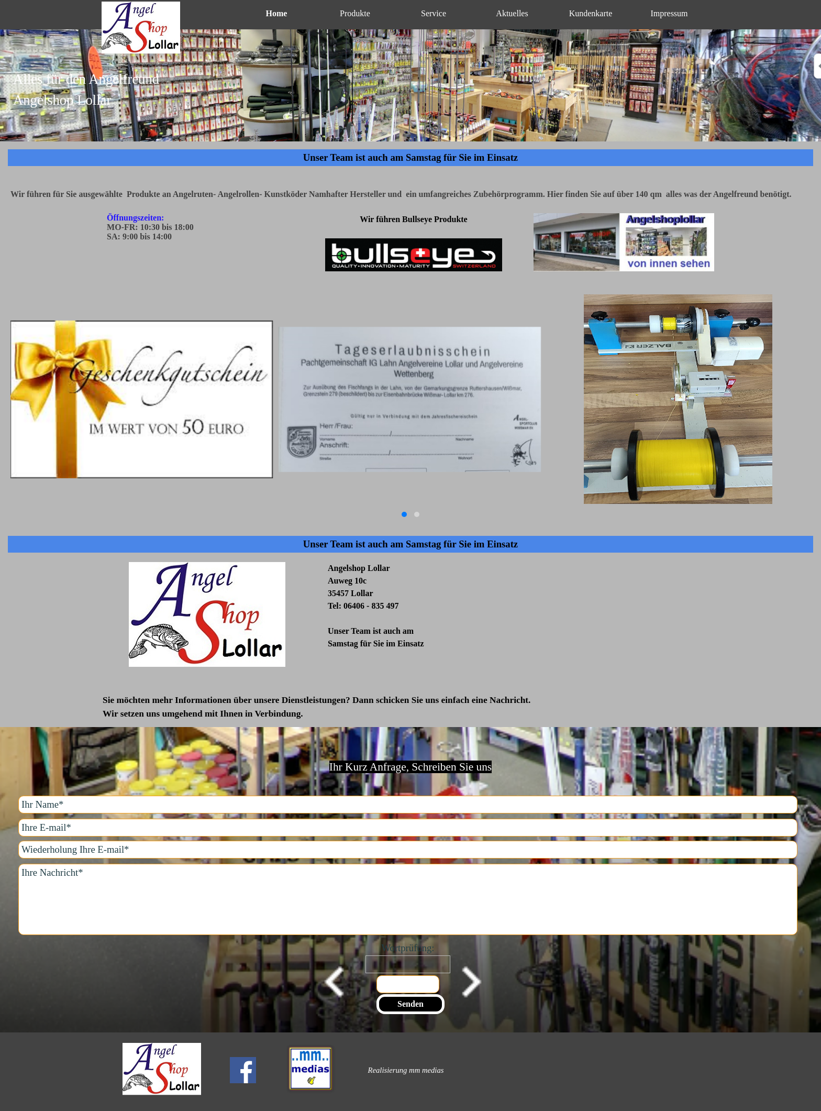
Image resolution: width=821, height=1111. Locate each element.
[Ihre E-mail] (407, 828)
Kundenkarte (591, 13)
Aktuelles (512, 13)
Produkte (355, 13)
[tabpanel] (410, 96)
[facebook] (243, 1070)
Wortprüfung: (407, 947)
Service (433, 13)
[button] (404, 514)
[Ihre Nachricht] (407, 899)
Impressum (668, 13)
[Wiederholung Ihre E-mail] (407, 850)
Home (276, 13)
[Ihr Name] (407, 804)
